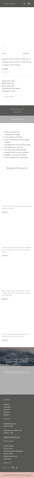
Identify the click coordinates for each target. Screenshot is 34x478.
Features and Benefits (17, 110)
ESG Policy (7, 459)
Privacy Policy (8, 454)
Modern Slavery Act (10, 456)
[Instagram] (9, 467)
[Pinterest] (5, 467)
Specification (17, 119)
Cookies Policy (9, 446)
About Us (7, 410)
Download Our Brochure (17, 372)
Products (7, 404)
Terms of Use (8, 448)
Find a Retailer (9, 97)
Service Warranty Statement (13, 451)
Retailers (7, 415)
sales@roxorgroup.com (12, 437)
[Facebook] (13, 467)
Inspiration (7, 407)
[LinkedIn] (17, 467)
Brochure (7, 412)
